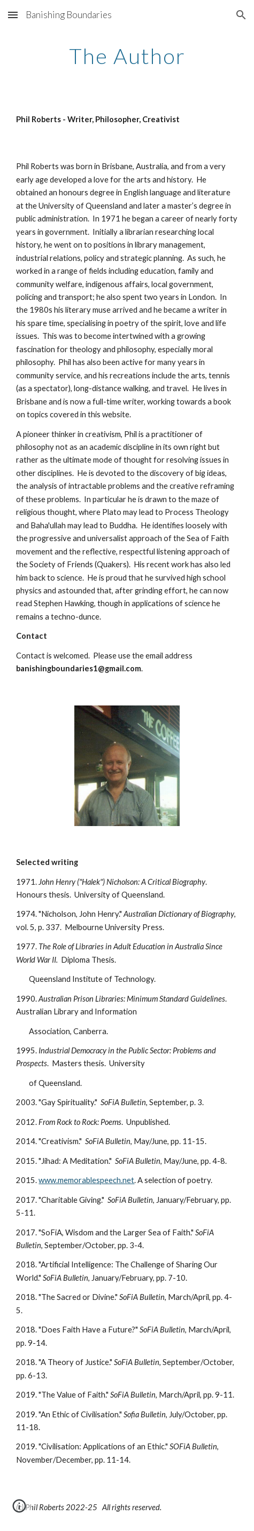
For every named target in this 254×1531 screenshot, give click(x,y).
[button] (13, 14)
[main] (127, 56)
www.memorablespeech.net (86, 1180)
